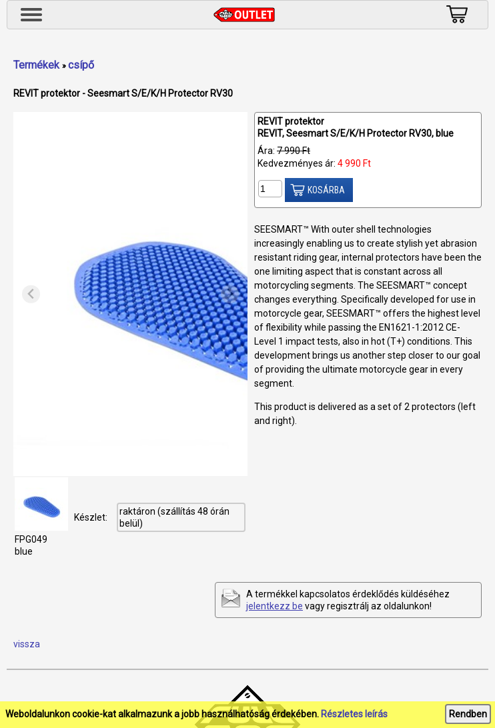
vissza (26, 644)
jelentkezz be (274, 606)
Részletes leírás (354, 714)
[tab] (130, 466)
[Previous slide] (31, 294)
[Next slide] (230, 294)
